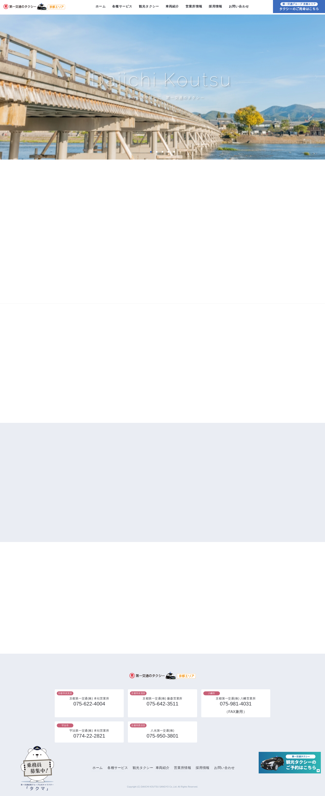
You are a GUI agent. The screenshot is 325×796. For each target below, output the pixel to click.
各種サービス (122, 7)
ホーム (101, 7)
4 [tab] (168, 152)
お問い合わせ (239, 7)
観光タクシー (149, 7)
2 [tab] (156, 152)
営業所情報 (194, 7)
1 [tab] (151, 152)
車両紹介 (172, 7)
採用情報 (215, 7)
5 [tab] (174, 152)
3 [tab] (162, 152)
